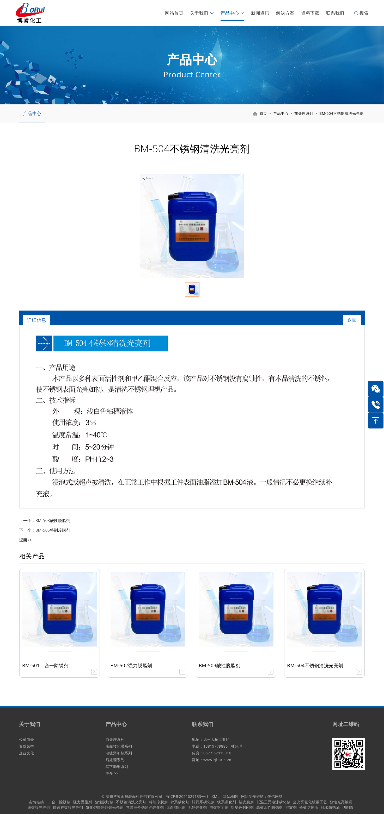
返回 (352, 320)
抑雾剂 (291, 807)
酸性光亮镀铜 (341, 801)
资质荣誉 (26, 746)
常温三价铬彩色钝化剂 (145, 807)
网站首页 (174, 13)
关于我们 (199, 13)
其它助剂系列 (117, 766)
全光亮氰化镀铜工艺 (310, 801)
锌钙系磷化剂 (203, 801)
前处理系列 (303, 113)
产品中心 (230, 13)
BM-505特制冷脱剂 (52, 530)
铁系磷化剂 (226, 801)
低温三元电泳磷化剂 (274, 801)
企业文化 (26, 752)
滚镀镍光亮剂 (39, 807)
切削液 (348, 807)
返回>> (25, 539)
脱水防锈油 (330, 807)
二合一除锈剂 (59, 801)
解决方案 (285, 13)
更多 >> (112, 773)
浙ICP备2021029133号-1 (187, 796)
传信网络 (275, 796)
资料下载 (310, 13)
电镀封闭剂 (219, 807)
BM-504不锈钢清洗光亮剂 (341, 113)
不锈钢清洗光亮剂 (131, 801)
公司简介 (26, 739)
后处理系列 (115, 759)
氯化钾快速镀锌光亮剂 (105, 807)
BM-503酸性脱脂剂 (52, 520)
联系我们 (335, 13)
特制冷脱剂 (158, 801)
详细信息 (36, 320)
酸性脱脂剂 (104, 801)
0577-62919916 (217, 752)
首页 (263, 113)
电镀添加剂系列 (119, 752)
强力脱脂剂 (82, 801)
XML (216, 796)
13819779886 (215, 746)
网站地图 (230, 796)
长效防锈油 (308, 807)
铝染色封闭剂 (242, 807)
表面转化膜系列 (119, 746)
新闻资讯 (260, 13)
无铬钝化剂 (197, 807)
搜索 (361, 13)
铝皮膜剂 (246, 801)
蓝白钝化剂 (176, 807)
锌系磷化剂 (180, 801)
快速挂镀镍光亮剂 (68, 807)
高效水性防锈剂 (269, 807)
